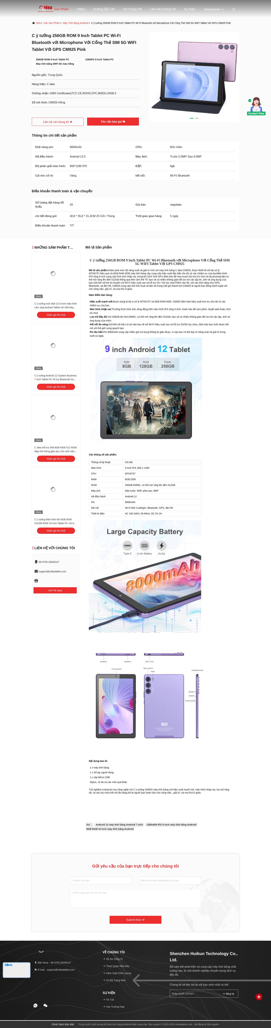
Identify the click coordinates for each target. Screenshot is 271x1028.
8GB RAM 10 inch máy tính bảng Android (110, 829)
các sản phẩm (52, 23)
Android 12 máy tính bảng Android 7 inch (119, 824)
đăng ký (228, 993)
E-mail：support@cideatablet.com (54, 969)
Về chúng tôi (132, 9)
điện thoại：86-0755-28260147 (52, 962)
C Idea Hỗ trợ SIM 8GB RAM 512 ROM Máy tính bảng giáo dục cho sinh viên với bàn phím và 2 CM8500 (55, 451)
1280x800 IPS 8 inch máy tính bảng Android (171, 824)
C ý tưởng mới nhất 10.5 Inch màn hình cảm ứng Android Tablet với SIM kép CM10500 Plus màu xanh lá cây (55, 307)
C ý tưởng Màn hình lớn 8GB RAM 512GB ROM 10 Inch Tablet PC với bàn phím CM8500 (55, 523)
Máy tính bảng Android (75, 23)
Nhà (43, 9)
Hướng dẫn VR (103, 9)
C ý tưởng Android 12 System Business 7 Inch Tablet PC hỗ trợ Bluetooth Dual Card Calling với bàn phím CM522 (55, 379)
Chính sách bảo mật (63, 1024)
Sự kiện (189, 9)
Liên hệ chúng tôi (163, 9)
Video (81, 9)
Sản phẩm (61, 9)
